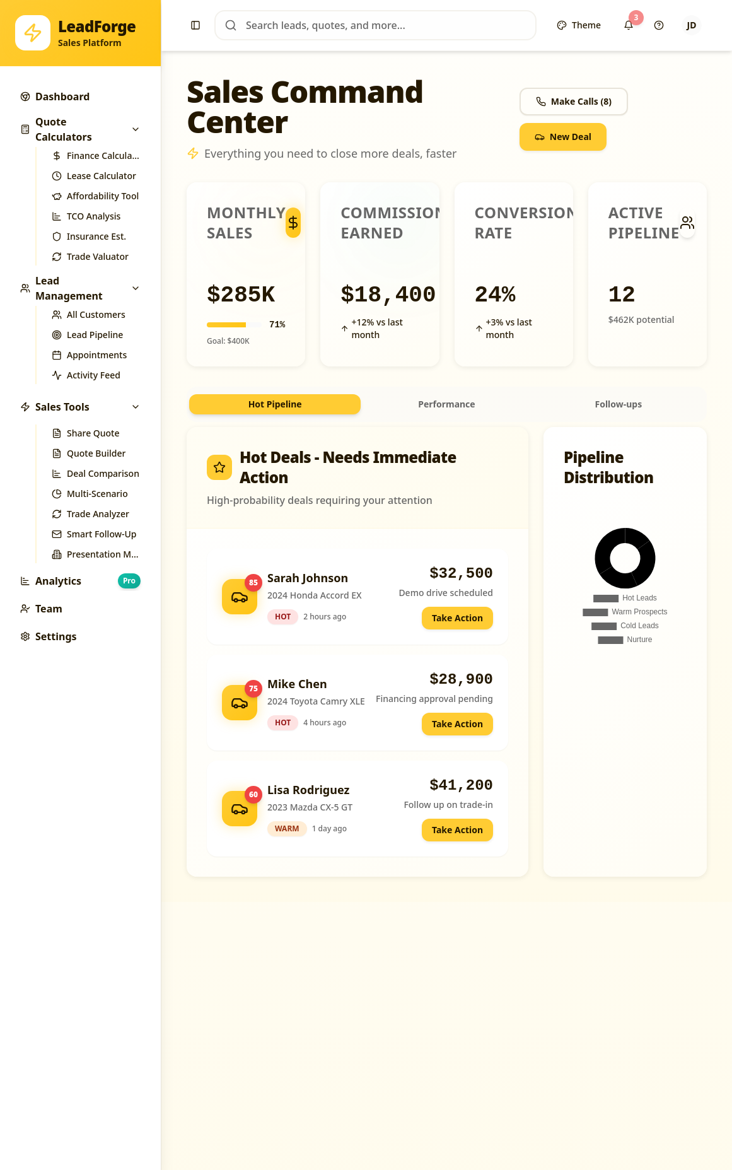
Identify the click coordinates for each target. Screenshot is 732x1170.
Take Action (457, 618)
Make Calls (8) (574, 101)
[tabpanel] (447, 652)
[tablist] (447, 404)
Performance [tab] (446, 404)
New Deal (563, 137)
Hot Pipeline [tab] (275, 404)
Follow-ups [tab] (618, 404)
